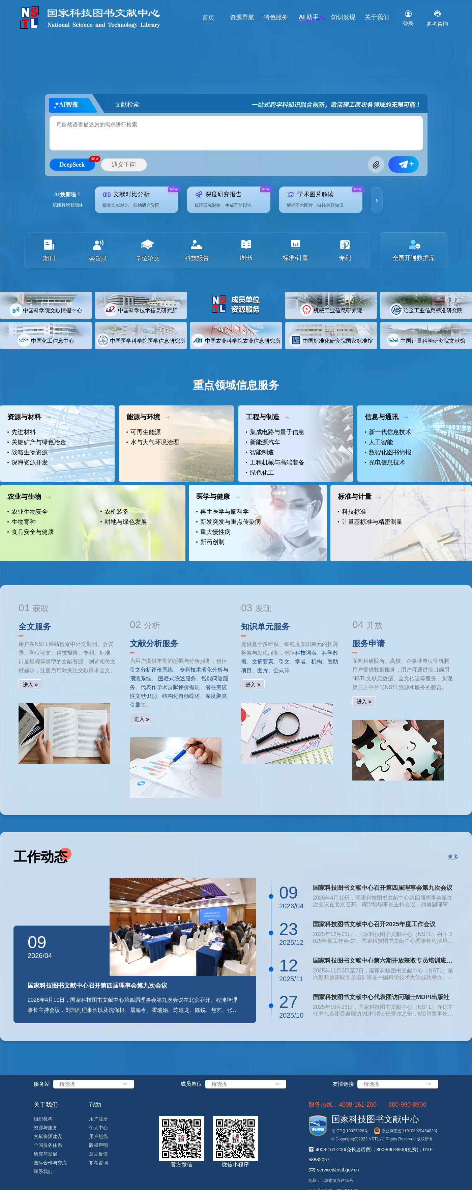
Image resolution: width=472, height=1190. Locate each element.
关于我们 (377, 17)
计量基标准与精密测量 (370, 521)
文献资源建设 (48, 1136)
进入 (28, 684)
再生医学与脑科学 (222, 511)
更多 (453, 857)
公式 (278, 670)
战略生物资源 (27, 452)
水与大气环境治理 (152, 442)
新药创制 (210, 542)
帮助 (95, 1104)
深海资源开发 (27, 462)
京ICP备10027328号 (349, 1131)
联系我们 (43, 1171)
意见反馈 (98, 1154)
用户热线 (98, 1136)
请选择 (94, 1084)
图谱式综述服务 (177, 678)
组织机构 (43, 1119)
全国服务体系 (48, 1145)
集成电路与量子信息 (275, 432)
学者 (300, 661)
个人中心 (98, 1127)
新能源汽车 (263, 442)
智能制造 (260, 452)
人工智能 (379, 442)
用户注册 (98, 1119)
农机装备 (114, 511)
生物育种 (21, 521)
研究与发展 (45, 1154)
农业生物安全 (27, 511)
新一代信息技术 (388, 432)
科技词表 (306, 653)
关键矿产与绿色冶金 (36, 442)
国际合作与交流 (50, 1162)
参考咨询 (98, 1162)
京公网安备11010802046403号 (409, 1131)
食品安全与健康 (30, 532)
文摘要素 (262, 661)
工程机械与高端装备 (275, 462)
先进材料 (21, 432)
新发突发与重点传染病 (228, 521)
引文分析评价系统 (151, 670)
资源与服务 (45, 1127)
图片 (262, 670)
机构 (316, 661)
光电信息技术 (385, 462)
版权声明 (98, 1145)
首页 (208, 17)
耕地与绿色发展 (123, 521)
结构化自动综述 (181, 696)
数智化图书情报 (388, 452)
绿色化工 (260, 472)
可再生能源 (143, 432)
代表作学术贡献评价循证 (170, 687)
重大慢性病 (213, 532)
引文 (284, 661)
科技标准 (352, 511)
